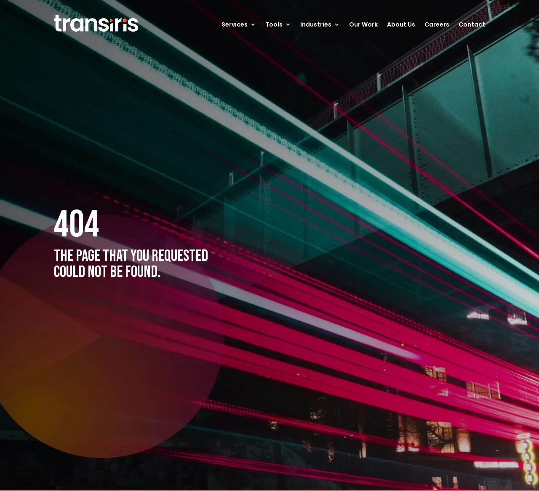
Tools (274, 24)
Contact (472, 24)
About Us (401, 24)
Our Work (363, 24)
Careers (436, 24)
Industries (315, 24)
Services (234, 24)
